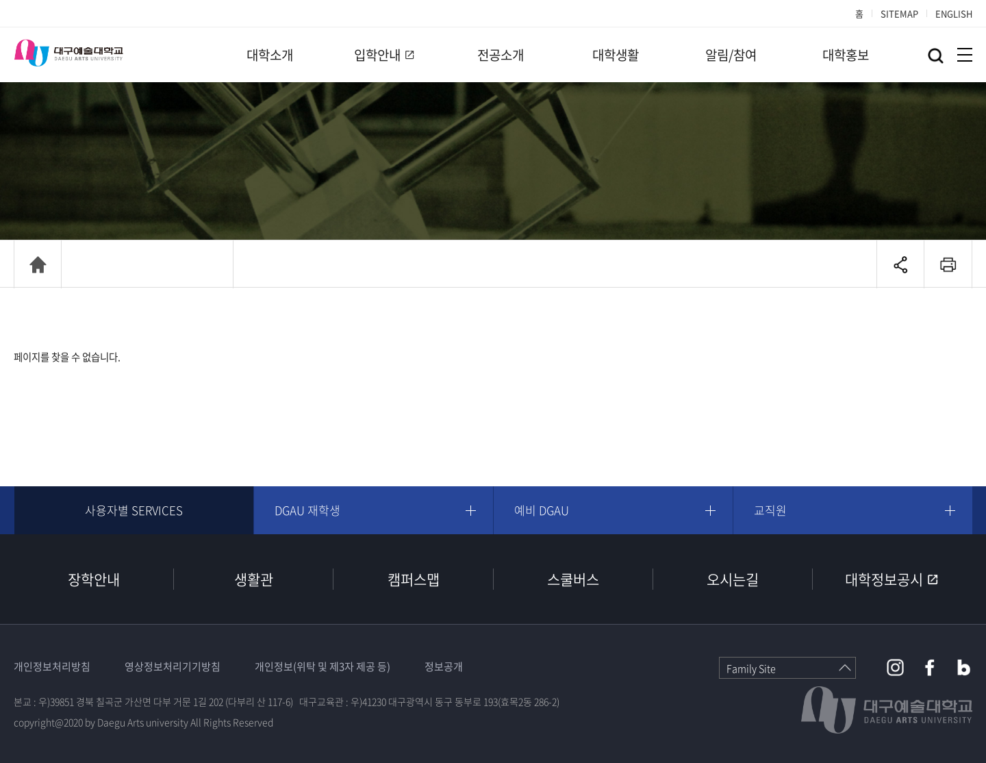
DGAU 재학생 (307, 509)
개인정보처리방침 (52, 666)
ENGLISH (953, 13)
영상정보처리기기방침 (172, 666)
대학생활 (615, 54)
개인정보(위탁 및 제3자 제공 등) (322, 666)
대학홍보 (845, 54)
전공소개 (500, 54)
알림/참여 (731, 54)
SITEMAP (899, 13)
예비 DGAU (541, 509)
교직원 (770, 509)
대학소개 (269, 54)
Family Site (751, 668)
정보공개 (444, 666)
